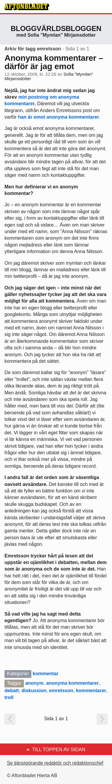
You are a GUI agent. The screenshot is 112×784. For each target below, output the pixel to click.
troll (8, 697)
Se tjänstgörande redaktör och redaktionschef (55, 763)
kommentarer (91, 690)
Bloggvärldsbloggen (56, 28)
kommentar (45, 673)
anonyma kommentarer (72, 683)
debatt (11, 690)
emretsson (61, 690)
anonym (34, 683)
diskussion (34, 690)
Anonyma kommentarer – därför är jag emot (53, 62)
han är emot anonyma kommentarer (58, 117)
